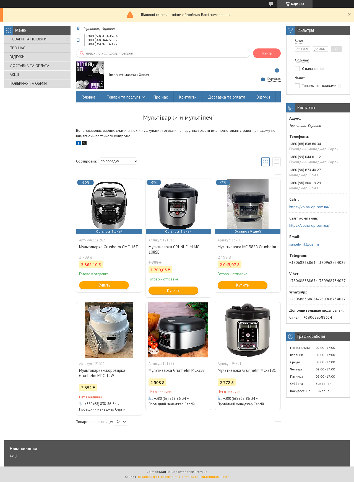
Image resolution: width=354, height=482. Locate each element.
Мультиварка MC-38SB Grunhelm (247, 246)
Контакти (188, 97)
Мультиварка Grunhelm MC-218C (247, 370)
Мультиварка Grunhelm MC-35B (177, 370)
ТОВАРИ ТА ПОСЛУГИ (28, 39)
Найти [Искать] (267, 53)
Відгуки (263, 97)
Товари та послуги (123, 97)
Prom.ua (201, 472)
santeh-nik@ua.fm (304, 244)
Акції (285, 97)
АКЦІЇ (14, 74)
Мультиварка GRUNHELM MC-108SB (175, 249)
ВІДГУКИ (17, 56)
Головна (88, 97)
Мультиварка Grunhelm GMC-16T (108, 246)
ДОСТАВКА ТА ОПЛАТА (29, 65)
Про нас (160, 97)
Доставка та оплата (226, 97)
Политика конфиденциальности (204, 477)
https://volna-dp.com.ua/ (309, 206)
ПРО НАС (17, 47)
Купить (104, 285)
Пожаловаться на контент (157, 477)
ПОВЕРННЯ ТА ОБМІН (28, 83)
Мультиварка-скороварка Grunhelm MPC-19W (102, 373)
